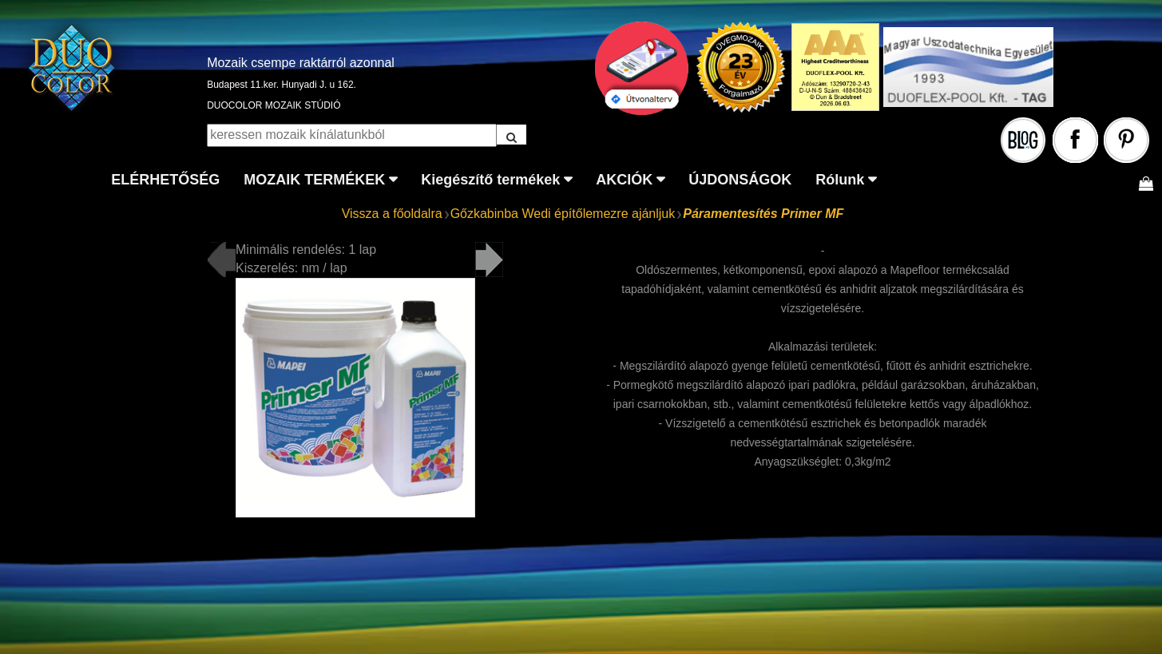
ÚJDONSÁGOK (739, 180)
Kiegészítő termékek (490, 180)
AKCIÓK (624, 180)
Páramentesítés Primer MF (763, 213)
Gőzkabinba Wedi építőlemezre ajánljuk (563, 213)
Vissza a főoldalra (392, 213)
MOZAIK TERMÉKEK (314, 180)
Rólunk (839, 180)
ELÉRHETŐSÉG (165, 180)
